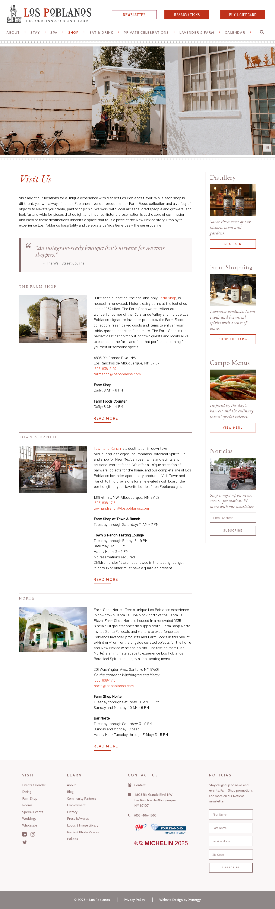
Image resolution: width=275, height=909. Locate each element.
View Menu (233, 427)
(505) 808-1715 (105, 502)
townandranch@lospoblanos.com (121, 508)
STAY (35, 32)
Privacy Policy (134, 899)
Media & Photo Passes (83, 832)
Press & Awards (78, 819)
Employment (76, 805)
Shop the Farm (233, 339)
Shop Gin (233, 244)
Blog (70, 792)
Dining (26, 792)
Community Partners (82, 798)
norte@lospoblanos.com (114, 685)
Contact (140, 785)
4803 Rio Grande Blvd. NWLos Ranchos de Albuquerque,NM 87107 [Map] (155, 800)
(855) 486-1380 (145, 815)
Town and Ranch (107, 448)
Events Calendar (33, 785)
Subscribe (233, 530)
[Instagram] (33, 834)
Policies (72, 839)
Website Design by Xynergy (180, 899)
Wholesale (29, 825)
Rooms (27, 805)
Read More (106, 418)
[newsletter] (134, 18)
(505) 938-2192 (105, 368)
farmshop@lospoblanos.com (117, 373)
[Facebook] (24, 834)
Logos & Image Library (82, 825)
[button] (262, 33)
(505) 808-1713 (105, 680)
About (13, 32)
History (72, 812)
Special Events (32, 812)
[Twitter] (24, 842)
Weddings (29, 819)
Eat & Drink (101, 32)
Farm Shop (167, 297)
